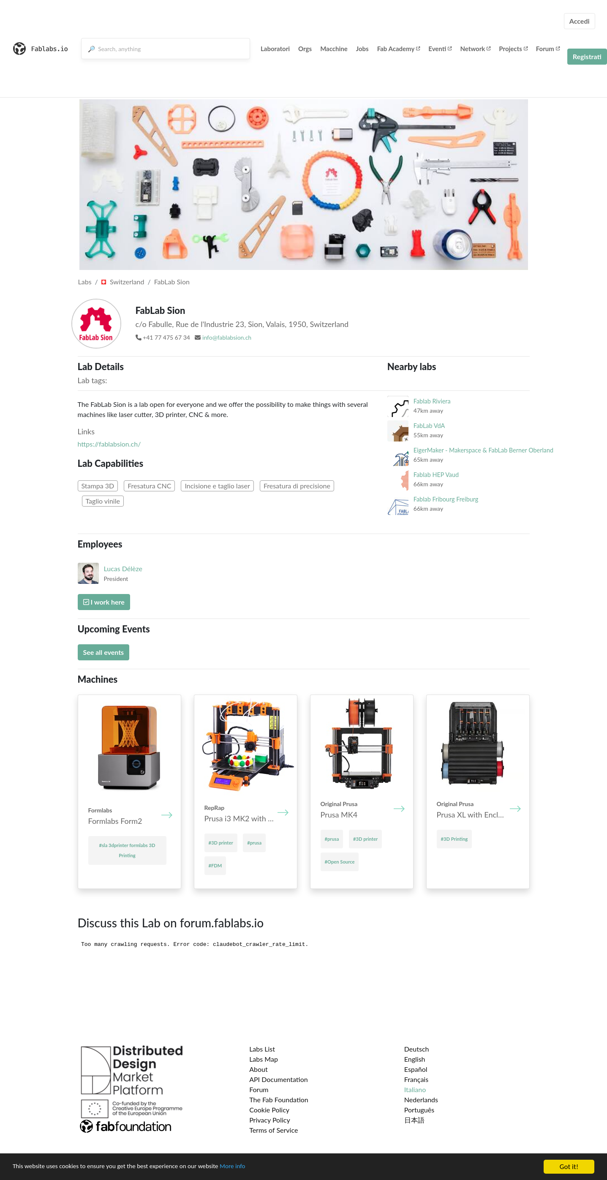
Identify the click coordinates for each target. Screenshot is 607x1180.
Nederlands (421, 1100)
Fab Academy (398, 48)
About (258, 1069)
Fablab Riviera (432, 401)
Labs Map (263, 1059)
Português (419, 1110)
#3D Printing (454, 839)
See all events (103, 652)
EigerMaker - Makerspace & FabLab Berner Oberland (483, 450)
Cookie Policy (269, 1110)
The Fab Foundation (278, 1100)
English (414, 1059)
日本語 (414, 1120)
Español (415, 1069)
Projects (513, 48)
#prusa (254, 842)
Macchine (334, 48)
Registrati (587, 56)
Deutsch (416, 1049)
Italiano (415, 1089)
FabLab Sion (172, 282)
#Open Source (340, 861)
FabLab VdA (429, 425)
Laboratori (275, 48)
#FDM (215, 865)
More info (259, 1167)
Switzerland (122, 282)
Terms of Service (273, 1130)
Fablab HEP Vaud (436, 474)
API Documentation (278, 1079)
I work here (104, 602)
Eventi (440, 48)
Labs (85, 282)
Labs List (262, 1049)
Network (475, 48)
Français (416, 1079)
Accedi (579, 21)
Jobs (362, 48)
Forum (548, 48)
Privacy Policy (269, 1120)
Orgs (305, 48)
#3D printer (221, 842)
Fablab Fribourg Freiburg (446, 499)
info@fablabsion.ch (226, 337)
